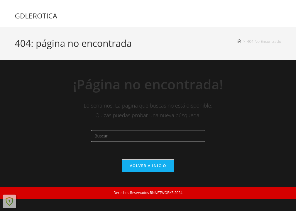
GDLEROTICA (36, 16)
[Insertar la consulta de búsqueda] (148, 136)
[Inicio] (239, 41)
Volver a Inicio (148, 165)
